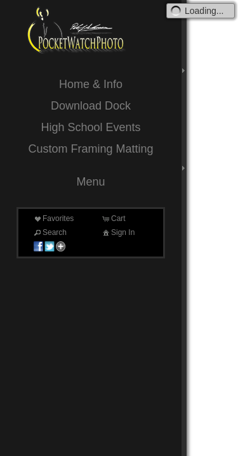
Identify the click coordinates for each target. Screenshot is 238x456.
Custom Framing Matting (90, 148)
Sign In (118, 232)
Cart (113, 218)
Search (49, 232)
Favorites (53, 218)
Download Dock (91, 105)
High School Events (90, 127)
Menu (90, 181)
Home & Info (90, 84)
